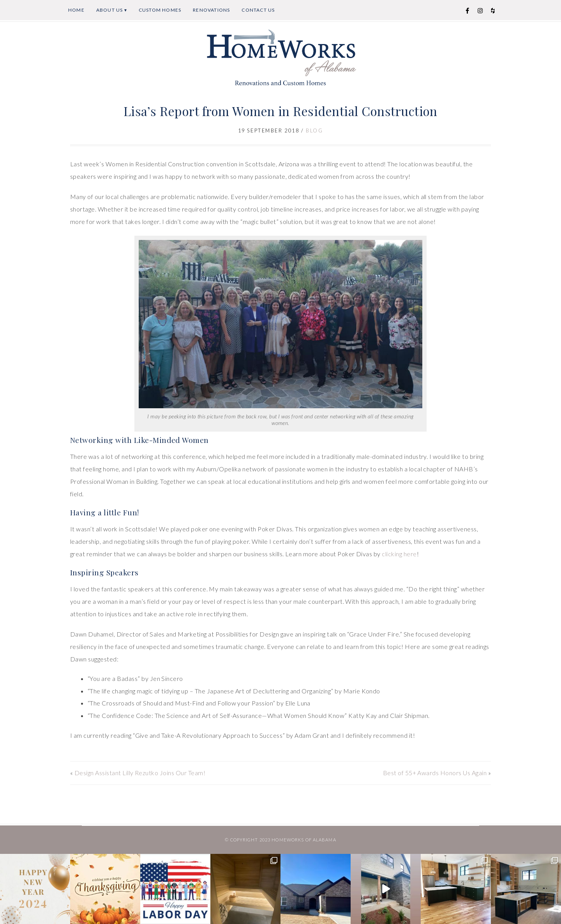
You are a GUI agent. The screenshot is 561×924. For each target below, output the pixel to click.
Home (76, 10)
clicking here (399, 553)
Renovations (211, 10)
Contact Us (258, 10)
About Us (109, 10)
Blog (314, 130)
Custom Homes (160, 10)
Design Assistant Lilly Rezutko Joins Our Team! (139, 772)
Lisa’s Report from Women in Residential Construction (280, 110)
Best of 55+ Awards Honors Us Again (435, 772)
